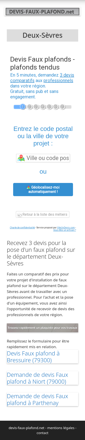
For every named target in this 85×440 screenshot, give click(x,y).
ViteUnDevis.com (66, 227)
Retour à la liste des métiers (42, 214)
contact (43, 432)
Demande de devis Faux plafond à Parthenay (37, 399)
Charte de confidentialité (22, 227)
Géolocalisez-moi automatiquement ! (43, 189)
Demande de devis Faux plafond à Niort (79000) (37, 378)
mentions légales (60, 427)
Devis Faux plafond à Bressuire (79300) (33, 356)
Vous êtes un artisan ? (64, 230)
